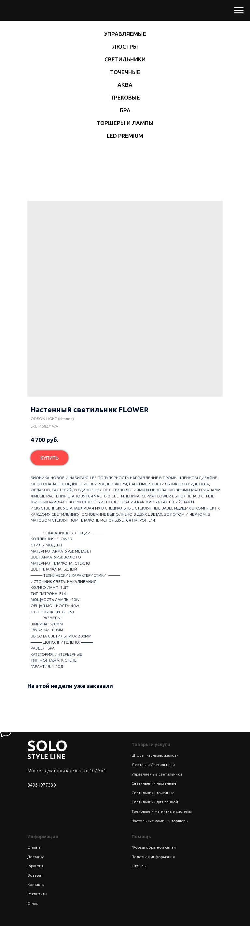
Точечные (125, 72)
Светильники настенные (154, 783)
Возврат (35, 875)
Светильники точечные (153, 793)
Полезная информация (153, 857)
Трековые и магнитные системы (162, 811)
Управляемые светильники (157, 774)
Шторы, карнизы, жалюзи (155, 755)
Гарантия (35, 866)
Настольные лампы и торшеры (160, 821)
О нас (32, 903)
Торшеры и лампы (125, 123)
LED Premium (125, 136)
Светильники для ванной (155, 802)
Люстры (125, 46)
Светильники (125, 59)
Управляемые (125, 34)
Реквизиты (37, 894)
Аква (125, 85)
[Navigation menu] (238, 10)
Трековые (125, 97)
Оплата (34, 847)
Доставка (35, 857)
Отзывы (139, 866)
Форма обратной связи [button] (154, 847)
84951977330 (41, 785)
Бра (125, 110)
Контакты (36, 884)
